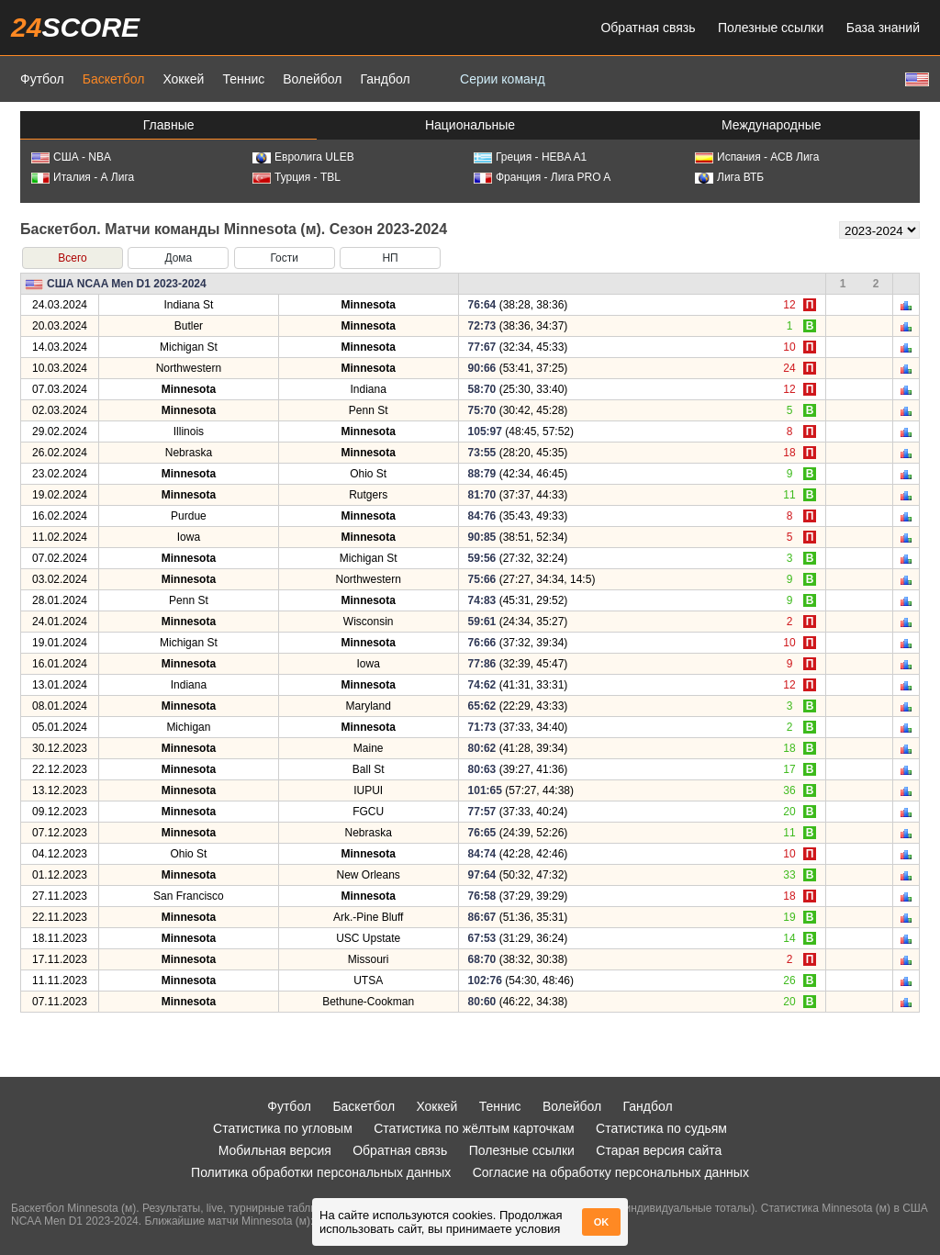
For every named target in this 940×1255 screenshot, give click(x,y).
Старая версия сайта (659, 1150)
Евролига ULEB (303, 157)
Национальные (470, 125)
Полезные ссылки (770, 27)
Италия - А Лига (82, 177)
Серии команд (502, 79)
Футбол (42, 79)
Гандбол (384, 79)
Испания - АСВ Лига (757, 157)
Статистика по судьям (661, 1128)
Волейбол (312, 79)
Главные (169, 125)
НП (389, 258)
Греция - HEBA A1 (530, 157)
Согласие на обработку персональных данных (611, 1172)
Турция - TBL (296, 177)
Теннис (243, 79)
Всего (72, 258)
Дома (178, 258)
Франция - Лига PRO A (542, 177)
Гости (284, 258)
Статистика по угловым (282, 1128)
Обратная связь (647, 27)
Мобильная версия (274, 1150)
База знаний (883, 27)
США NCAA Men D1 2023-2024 (127, 283)
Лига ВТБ (729, 177)
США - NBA (71, 157)
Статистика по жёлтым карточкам (474, 1128)
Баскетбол (114, 79)
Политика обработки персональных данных (321, 1172)
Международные (772, 125)
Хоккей (183, 79)
